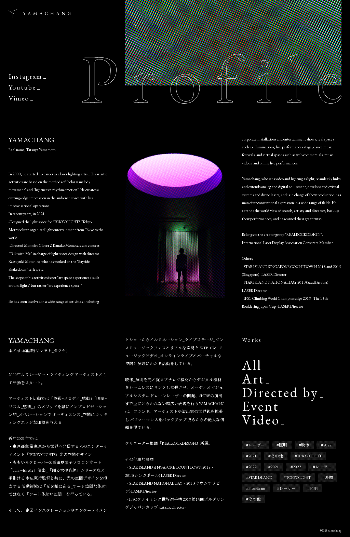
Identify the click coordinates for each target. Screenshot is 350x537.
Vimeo (19, 98)
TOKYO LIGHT (309, 455)
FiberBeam (256, 488)
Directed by (280, 393)
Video (261, 420)
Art (253, 379)
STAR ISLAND (260, 477)
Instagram (25, 76)
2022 (327, 444)
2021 (252, 455)
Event (260, 406)
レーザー (256, 444)
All (252, 365)
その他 (277, 455)
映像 (305, 444)
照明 (283, 444)
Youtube (22, 87)
